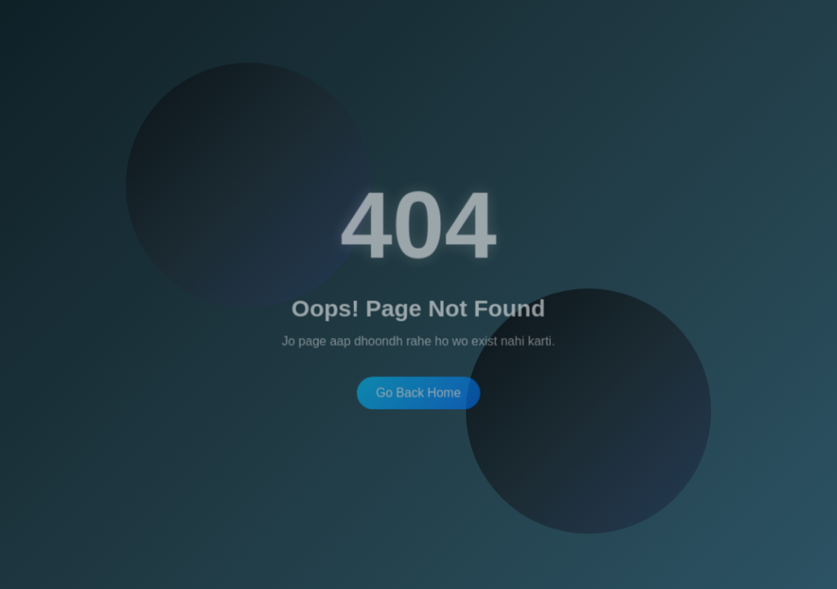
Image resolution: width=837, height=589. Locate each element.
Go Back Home (418, 388)
